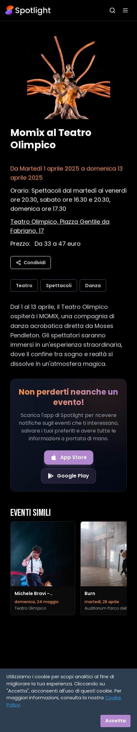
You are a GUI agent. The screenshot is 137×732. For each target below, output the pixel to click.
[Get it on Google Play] (68, 475)
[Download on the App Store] (68, 457)
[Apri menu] (125, 10)
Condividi (30, 262)
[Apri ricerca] (112, 10)
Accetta (115, 720)
